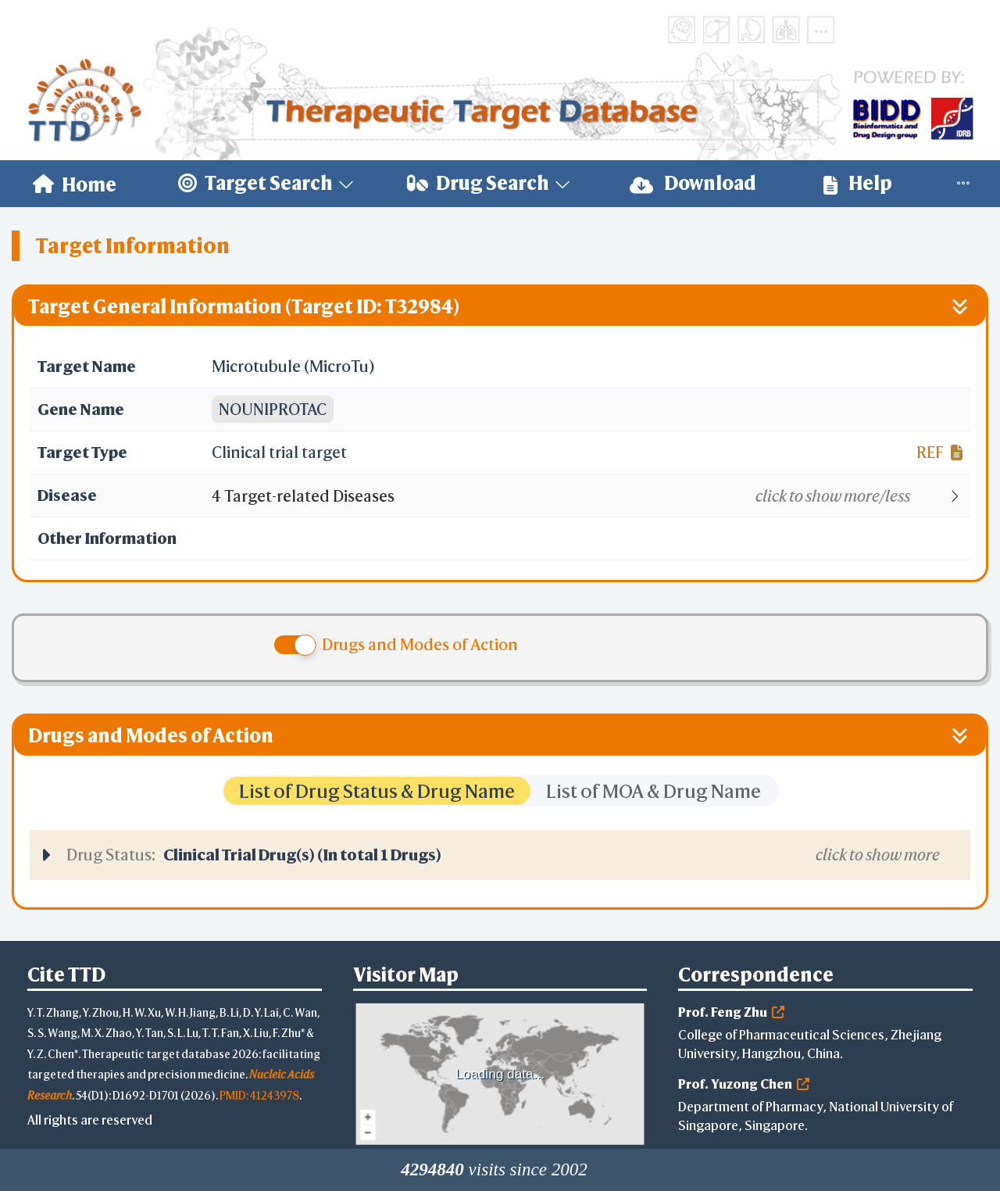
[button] (590, 496)
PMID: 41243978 (259, 1095)
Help (857, 183)
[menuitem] (75, 183)
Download (693, 183)
